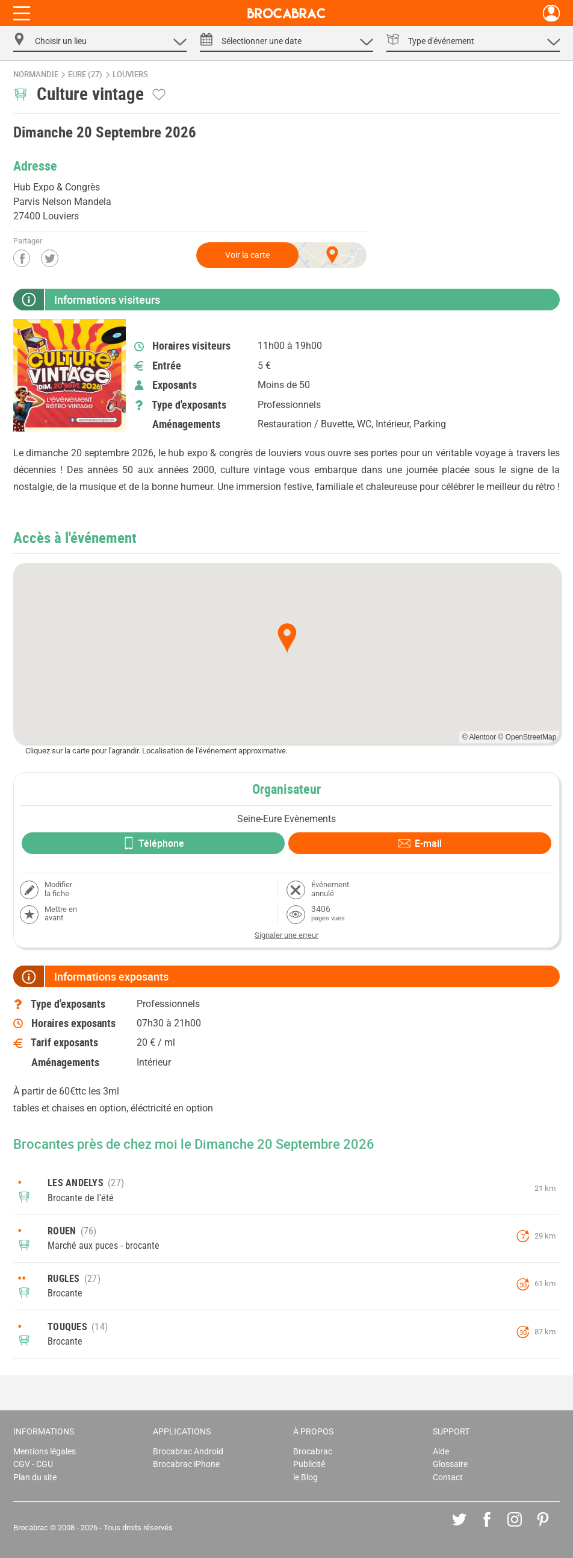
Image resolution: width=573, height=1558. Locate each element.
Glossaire (450, 1464)
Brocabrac (312, 1451)
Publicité (309, 1464)
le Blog (305, 1477)
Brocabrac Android (188, 1451)
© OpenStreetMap (527, 737)
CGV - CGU (33, 1464)
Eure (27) (85, 74)
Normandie (35, 74)
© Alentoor (479, 737)
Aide (441, 1451)
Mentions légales (44, 1451)
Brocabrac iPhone (186, 1464)
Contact (448, 1477)
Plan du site (35, 1477)
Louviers (130, 74)
